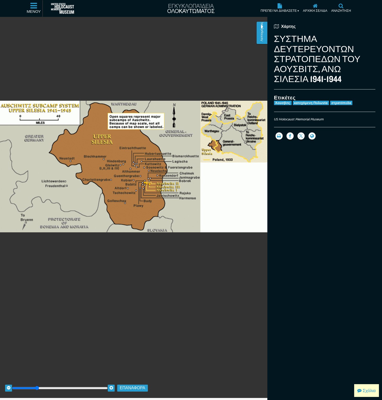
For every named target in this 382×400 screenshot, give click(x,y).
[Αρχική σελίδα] (315, 8)
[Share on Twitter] (301, 136)
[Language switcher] (312, 136)
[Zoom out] (8, 382)
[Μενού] (34, 8)
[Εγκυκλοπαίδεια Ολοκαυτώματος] (190, 8)
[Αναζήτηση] (341, 8)
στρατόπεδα (341, 103)
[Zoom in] (111, 382)
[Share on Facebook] (290, 136)
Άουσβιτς (282, 103)
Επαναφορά (132, 382)
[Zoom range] (60, 382)
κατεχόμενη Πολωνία (311, 103)
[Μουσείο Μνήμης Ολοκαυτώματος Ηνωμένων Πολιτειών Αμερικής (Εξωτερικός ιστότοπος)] (62, 8)
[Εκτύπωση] (279, 136)
